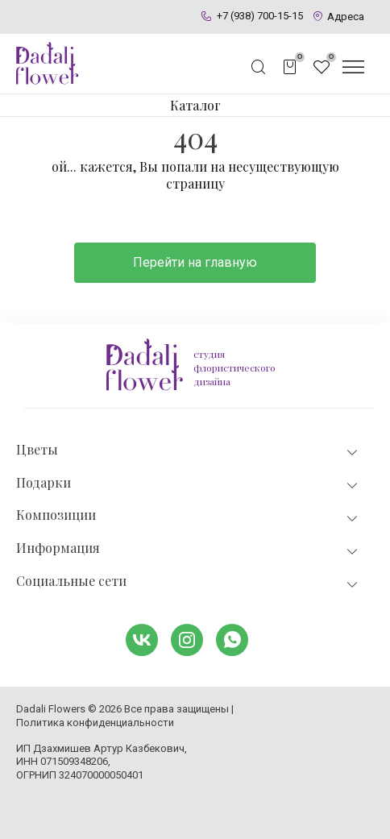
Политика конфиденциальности (95, 722)
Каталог (195, 105)
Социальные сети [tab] (188, 581)
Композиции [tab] (188, 515)
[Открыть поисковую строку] (258, 67)
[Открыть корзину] (290, 67)
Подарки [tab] (188, 483)
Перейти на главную (195, 262)
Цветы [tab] (188, 450)
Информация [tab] (188, 548)
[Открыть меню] (353, 67)
